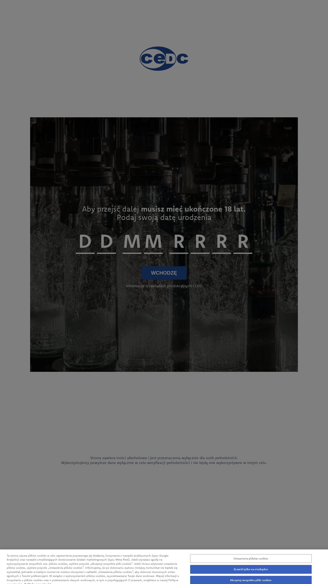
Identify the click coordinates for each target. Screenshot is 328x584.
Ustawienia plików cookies (251, 560)
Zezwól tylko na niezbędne (251, 571)
